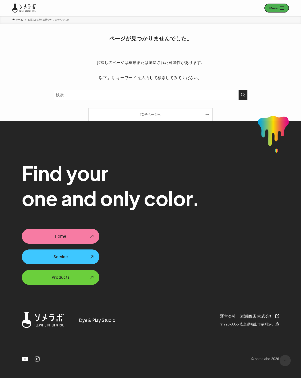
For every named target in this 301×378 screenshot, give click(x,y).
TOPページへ (150, 114)
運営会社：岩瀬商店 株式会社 (249, 316)
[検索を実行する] (243, 95)
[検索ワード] (150, 95)
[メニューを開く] (276, 8)
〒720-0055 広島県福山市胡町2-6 (249, 324)
